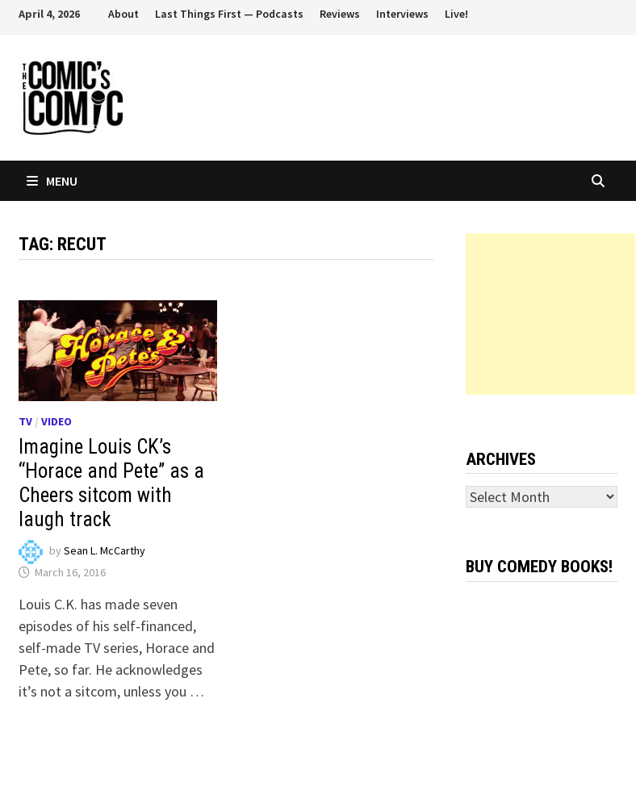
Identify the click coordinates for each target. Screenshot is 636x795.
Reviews (340, 13)
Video (56, 421)
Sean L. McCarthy (104, 551)
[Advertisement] (550, 314)
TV (25, 421)
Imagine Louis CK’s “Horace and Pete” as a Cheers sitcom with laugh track (111, 483)
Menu (52, 181)
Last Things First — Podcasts (229, 13)
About (123, 13)
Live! (456, 13)
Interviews (402, 13)
